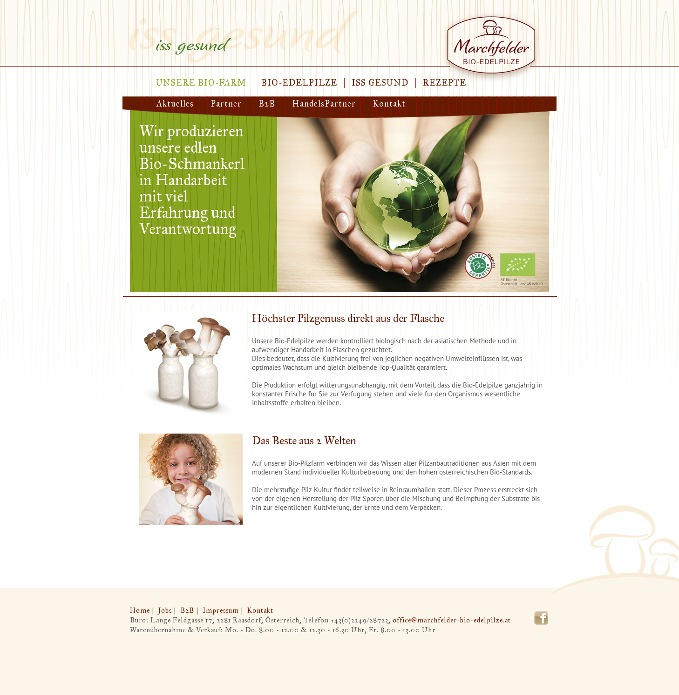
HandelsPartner (324, 104)
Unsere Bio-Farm (201, 83)
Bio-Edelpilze (299, 83)
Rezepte (444, 83)
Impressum (221, 610)
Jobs (165, 610)
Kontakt (389, 104)
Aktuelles (175, 104)
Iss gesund (380, 83)
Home (140, 610)
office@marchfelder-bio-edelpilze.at (452, 620)
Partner (226, 104)
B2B (266, 104)
